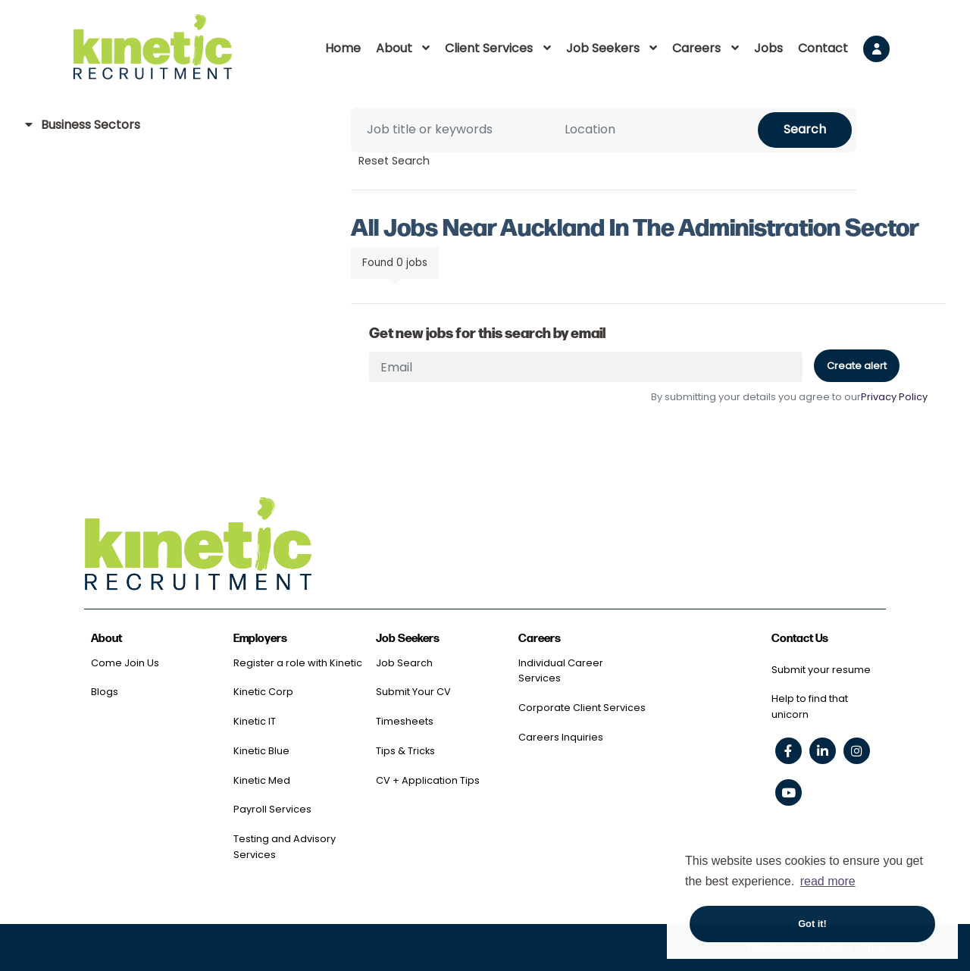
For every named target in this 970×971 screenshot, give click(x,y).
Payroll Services (272, 809)
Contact (823, 48)
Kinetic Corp (263, 691)
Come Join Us (125, 662)
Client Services (489, 48)
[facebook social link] (788, 751)
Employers (260, 638)
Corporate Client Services (582, 707)
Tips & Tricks (405, 750)
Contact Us (799, 638)
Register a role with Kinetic (297, 662)
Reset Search (394, 160)
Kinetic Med (261, 780)
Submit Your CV (413, 691)
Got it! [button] (812, 923)
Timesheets (404, 721)
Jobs (768, 48)
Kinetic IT (254, 721)
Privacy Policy (894, 396)
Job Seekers (603, 48)
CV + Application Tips (428, 780)
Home (343, 48)
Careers (696, 48)
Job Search (404, 662)
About (394, 48)
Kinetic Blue (261, 750)
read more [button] (828, 881)
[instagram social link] (856, 751)
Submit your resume (821, 669)
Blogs (104, 691)
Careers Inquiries (560, 737)
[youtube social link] (788, 792)
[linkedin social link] (822, 751)
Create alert (857, 365)
